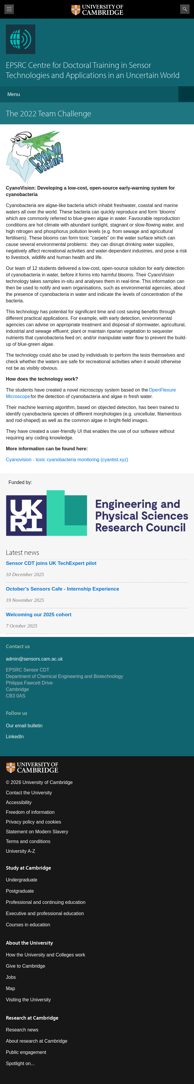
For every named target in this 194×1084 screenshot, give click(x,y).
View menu (9, 9)
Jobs (11, 977)
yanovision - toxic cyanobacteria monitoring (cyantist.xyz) (68, 459)
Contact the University (29, 792)
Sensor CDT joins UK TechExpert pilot (51, 563)
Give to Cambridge (25, 966)
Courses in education (28, 924)
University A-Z (20, 851)
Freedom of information (30, 812)
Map (10, 988)
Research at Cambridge (32, 1017)
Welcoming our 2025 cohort (39, 614)
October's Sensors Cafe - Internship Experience (62, 589)
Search (185, 9)
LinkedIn (15, 736)
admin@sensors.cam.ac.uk (34, 658)
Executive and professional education (45, 913)
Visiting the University (28, 999)
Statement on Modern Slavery (37, 831)
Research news (22, 1029)
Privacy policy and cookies (33, 821)
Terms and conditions (28, 841)
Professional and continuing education (45, 902)
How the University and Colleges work (45, 954)
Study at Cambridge (28, 867)
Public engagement (26, 1052)
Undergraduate (21, 879)
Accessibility (18, 802)
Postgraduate (20, 891)
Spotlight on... (20, 1063)
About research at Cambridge (36, 1041)
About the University (29, 942)
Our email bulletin (24, 725)
